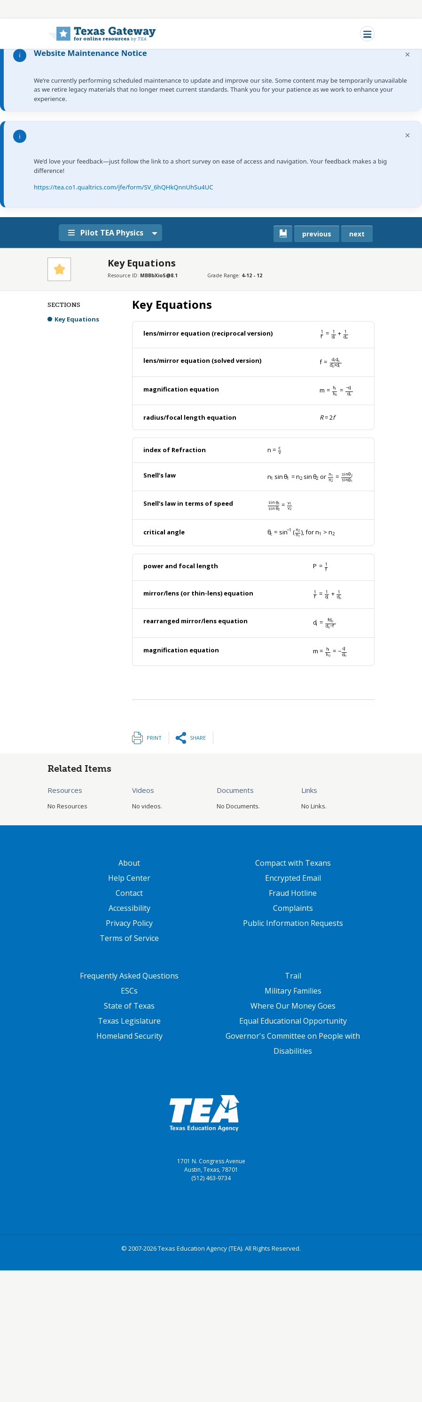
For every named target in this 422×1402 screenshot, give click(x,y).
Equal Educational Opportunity (293, 1021)
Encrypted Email (293, 878)
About (129, 863)
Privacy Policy (129, 923)
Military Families (293, 991)
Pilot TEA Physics (110, 232)
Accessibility (129, 908)
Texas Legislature (129, 1021)
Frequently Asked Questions (129, 976)
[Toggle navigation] (367, 33)
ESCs (129, 991)
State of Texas (129, 1006)
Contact (129, 893)
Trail (293, 976)
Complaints (293, 908)
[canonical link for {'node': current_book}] (283, 234)
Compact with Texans (293, 863)
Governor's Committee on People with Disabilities (293, 1043)
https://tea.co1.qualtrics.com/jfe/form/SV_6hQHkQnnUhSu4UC (123, 187)
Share (198, 737)
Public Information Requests (293, 923)
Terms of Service (129, 938)
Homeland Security (129, 1036)
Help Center (129, 878)
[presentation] (334, 333)
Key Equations (77, 319)
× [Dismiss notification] (407, 54)
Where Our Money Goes (293, 1006)
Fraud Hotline (293, 893)
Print (154, 737)
